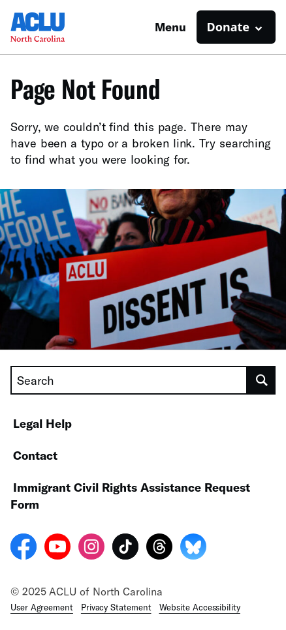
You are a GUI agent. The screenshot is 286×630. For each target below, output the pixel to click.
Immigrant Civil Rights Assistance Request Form (130, 495)
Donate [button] (228, 27)
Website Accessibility (199, 607)
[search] (261, 380)
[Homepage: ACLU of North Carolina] (56, 27)
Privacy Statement (116, 607)
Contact (35, 455)
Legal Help (42, 423)
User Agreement (41, 607)
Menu (170, 27)
